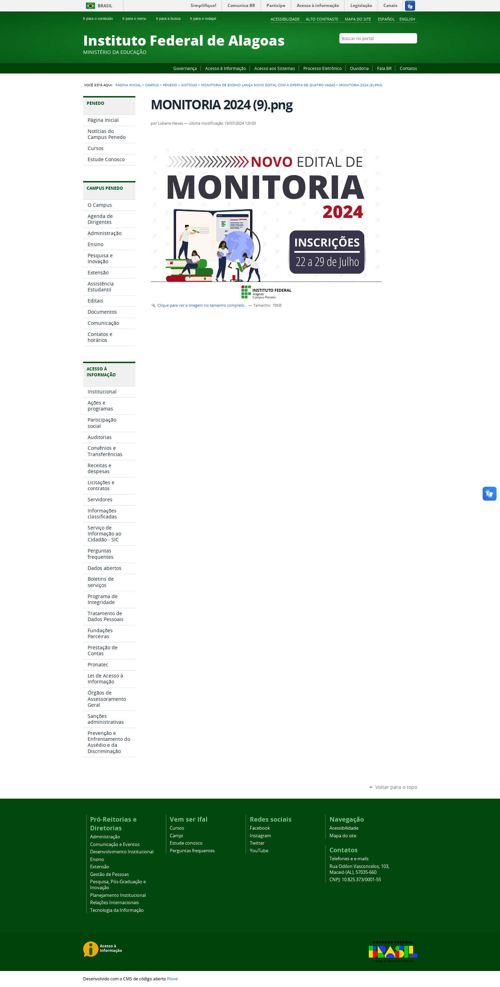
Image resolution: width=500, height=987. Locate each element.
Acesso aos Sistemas (274, 68)
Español (386, 19)
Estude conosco (186, 843)
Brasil (105, 6)
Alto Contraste (322, 19)
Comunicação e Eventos (115, 844)
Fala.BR (384, 68)
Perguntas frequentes (192, 851)
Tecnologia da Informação (117, 910)
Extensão (99, 867)
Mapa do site (358, 19)
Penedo (170, 85)
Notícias (189, 85)
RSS (413, 51)
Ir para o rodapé (206, 18)
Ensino (97, 859)
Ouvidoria (359, 68)
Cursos (177, 828)
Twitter (405, 51)
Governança (185, 68)
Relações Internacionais (114, 903)
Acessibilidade (285, 19)
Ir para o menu (137, 18)
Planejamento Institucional (118, 895)
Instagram (396, 51)
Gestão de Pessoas (109, 874)
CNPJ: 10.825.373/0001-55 (355, 880)
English (407, 19)
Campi (176, 836)
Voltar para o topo (396, 787)
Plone (172, 978)
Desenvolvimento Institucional (121, 852)
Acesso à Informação (225, 68)
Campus (152, 85)
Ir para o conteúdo (101, 18)
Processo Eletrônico (322, 68)
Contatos (408, 68)
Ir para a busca (171, 18)
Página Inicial (128, 85)
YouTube (387, 51)
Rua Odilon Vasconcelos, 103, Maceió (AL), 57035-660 (359, 869)
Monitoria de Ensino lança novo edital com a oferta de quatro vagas (268, 85)
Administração (105, 837)
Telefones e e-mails (349, 859)
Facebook (378, 51)
